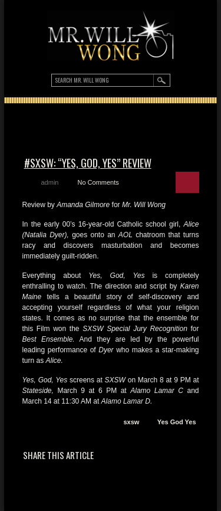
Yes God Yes (176, 421)
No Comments (97, 182)
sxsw (131, 421)
